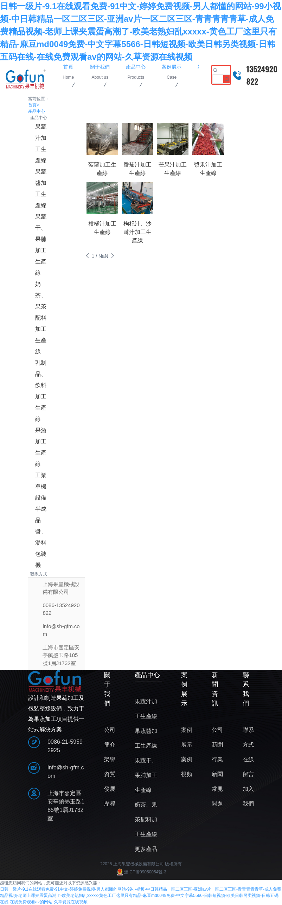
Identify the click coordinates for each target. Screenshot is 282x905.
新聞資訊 (215, 689)
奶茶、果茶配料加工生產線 (40, 317)
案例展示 (184, 689)
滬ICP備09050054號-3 (141, 872)
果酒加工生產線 (40, 447)
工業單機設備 (40, 486)
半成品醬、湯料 (40, 526)
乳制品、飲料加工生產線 (40, 391)
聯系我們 (246, 689)
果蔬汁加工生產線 (40, 143)
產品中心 (36, 111)
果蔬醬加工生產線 (40, 188)
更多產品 (146, 849)
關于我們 (107, 689)
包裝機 (40, 559)
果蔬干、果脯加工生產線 (40, 245)
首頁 (33, 105)
